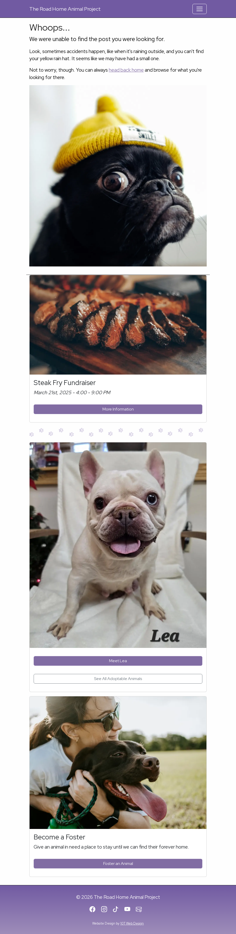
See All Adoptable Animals (118, 678)
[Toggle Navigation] (199, 9)
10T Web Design (132, 923)
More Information (118, 409)
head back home (126, 70)
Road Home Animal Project (65, 9)
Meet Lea (118, 660)
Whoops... (49, 27)
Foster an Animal (118, 863)
